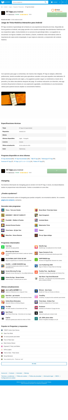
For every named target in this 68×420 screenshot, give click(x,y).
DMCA (57, 376)
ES (64, 2)
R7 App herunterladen (21, 158)
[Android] (5, 7)
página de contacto (7, 200)
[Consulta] (30, 2)
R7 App (14, 12)
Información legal (48, 376)
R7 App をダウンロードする (22, 161)
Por (10, 14)
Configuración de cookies (8, 378)
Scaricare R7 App (6, 161)
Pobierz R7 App (37, 161)
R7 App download (6, 158)
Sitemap (26, 373)
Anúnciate (19, 373)
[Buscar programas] (45, 2)
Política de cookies (22, 376)
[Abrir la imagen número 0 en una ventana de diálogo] (13, 98)
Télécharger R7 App (47, 158)
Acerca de (4, 373)
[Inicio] (2, 7)
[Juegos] (10, 7)
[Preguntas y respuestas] (18, 7)
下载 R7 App (34, 158)
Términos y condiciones (7, 376)
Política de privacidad (35, 376)
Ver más (34, 363)
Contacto (11, 373)
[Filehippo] (5, 2)
